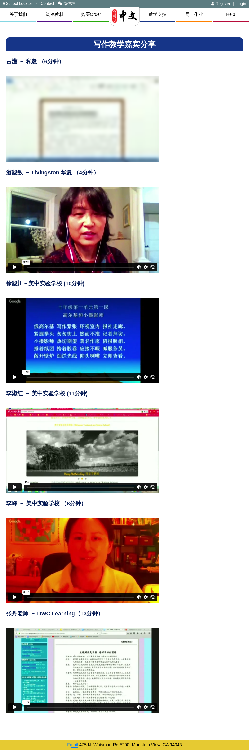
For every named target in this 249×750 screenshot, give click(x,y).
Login (241, 3)
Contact (45, 3)
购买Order (91, 14)
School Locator (17, 3)
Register (220, 3)
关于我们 (18, 14)
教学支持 (157, 14)
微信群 (66, 3)
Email (72, 744)
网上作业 (194, 14)
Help (230, 14)
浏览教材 (54, 14)
